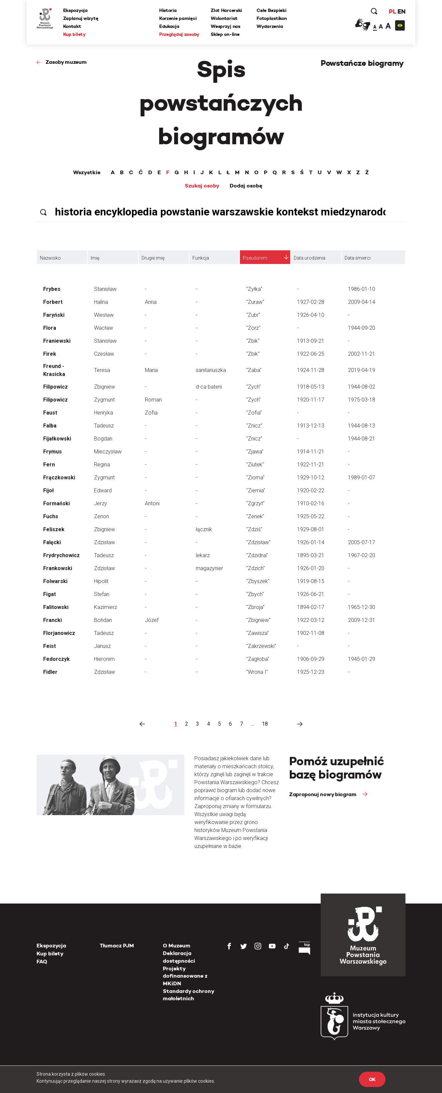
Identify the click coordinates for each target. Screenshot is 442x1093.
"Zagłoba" (257, 659)
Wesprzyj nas (225, 26)
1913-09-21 (310, 341)
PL (392, 11)
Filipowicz (55, 387)
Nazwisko (50, 258)
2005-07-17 (361, 542)
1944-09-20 (361, 328)
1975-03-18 (361, 400)
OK (372, 1079)
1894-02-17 (310, 607)
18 (265, 724)
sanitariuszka (211, 370)
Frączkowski (59, 477)
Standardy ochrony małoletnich (188, 995)
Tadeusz (104, 426)
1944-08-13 (361, 426)
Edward (103, 490)
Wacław (103, 328)
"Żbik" (253, 341)
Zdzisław (104, 542)
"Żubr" (253, 315)
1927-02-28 (310, 302)
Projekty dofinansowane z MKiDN (185, 976)
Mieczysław (108, 451)
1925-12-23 (310, 672)
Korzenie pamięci (178, 18)
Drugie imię (153, 258)
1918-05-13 (310, 387)
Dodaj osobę (246, 185)
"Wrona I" (257, 672)
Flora (49, 328)
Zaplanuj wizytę (80, 18)
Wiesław (104, 315)
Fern (49, 464)
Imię (95, 258)
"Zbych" (255, 594)
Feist (49, 646)
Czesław (104, 354)
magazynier (209, 568)
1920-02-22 (310, 490)
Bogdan (103, 438)
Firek (49, 354)
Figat (49, 594)
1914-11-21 (310, 451)
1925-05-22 (310, 516)
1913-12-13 (310, 426)
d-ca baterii (209, 387)
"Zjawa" (255, 451)
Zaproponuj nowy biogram (323, 794)
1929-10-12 (310, 477)
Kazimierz (105, 607)
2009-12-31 (361, 620)
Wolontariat (224, 18)
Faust (50, 413)
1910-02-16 (310, 503)
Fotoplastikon (271, 18)
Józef (152, 620)
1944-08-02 (361, 387)
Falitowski (55, 607)
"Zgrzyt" (255, 503)
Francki (52, 620)
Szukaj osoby (202, 185)
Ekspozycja (75, 10)
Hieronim (104, 659)
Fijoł (48, 490)
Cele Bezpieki (271, 10)
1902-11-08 (310, 633)
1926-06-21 (310, 594)
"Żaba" (254, 370)
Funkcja (200, 258)
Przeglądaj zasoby (179, 34)
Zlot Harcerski (226, 10)
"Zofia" (254, 413)
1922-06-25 (310, 354)
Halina (101, 302)
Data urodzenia (309, 258)
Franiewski (56, 341)
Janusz (102, 646)
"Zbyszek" (258, 581)
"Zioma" (255, 477)
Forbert (52, 302)
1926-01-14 (310, 542)
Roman (153, 400)
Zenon (101, 516)
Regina (102, 464)
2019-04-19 (361, 370)
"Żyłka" (254, 289)
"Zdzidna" (257, 555)
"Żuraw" (255, 302)
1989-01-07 (361, 477)
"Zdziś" (254, 529)
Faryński (53, 315)
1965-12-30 (361, 607)
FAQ (42, 961)
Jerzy (100, 503)
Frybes (51, 289)
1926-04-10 (310, 315)
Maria (151, 370)
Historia (168, 10)
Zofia (151, 413)
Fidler (50, 672)
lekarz (203, 555)
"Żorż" (253, 328)
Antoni (152, 503)
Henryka (103, 413)
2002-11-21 (361, 354)
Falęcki (52, 542)
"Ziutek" (255, 464)
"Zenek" (255, 516)
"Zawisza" (257, 633)
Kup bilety (74, 34)
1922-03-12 (310, 620)
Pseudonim (255, 258)
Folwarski (55, 581)
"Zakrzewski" (261, 646)
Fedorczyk (56, 659)
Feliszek (53, 529)
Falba (49, 426)
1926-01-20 (310, 568)
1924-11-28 (310, 370)
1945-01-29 (361, 659)
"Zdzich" (255, 568)
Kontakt (72, 26)
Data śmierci (358, 258)
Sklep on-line (225, 34)
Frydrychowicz (61, 555)
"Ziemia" (255, 490)
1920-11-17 (310, 400)
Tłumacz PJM (117, 945)
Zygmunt (104, 400)
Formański (56, 503)
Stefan (101, 594)
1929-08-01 (310, 529)
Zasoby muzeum (66, 62)
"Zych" (253, 387)
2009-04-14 (361, 302)
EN (401, 11)
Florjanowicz (59, 633)
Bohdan (103, 620)
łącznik (204, 529)
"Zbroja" (255, 607)
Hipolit (101, 581)
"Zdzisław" (258, 542)
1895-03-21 (310, 555)
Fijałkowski (57, 438)
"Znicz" (254, 426)
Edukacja (169, 26)
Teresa (102, 370)
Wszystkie (86, 172)
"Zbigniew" (258, 620)
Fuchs (50, 516)
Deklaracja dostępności (179, 957)
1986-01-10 (361, 289)
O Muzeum (176, 945)
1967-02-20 (361, 555)
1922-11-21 (310, 464)
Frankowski (57, 568)
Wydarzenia (270, 26)
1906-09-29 (310, 659)
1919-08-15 (310, 581)
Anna (151, 302)
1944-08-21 (361, 438)
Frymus (52, 451)
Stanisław (105, 289)
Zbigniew (104, 387)
